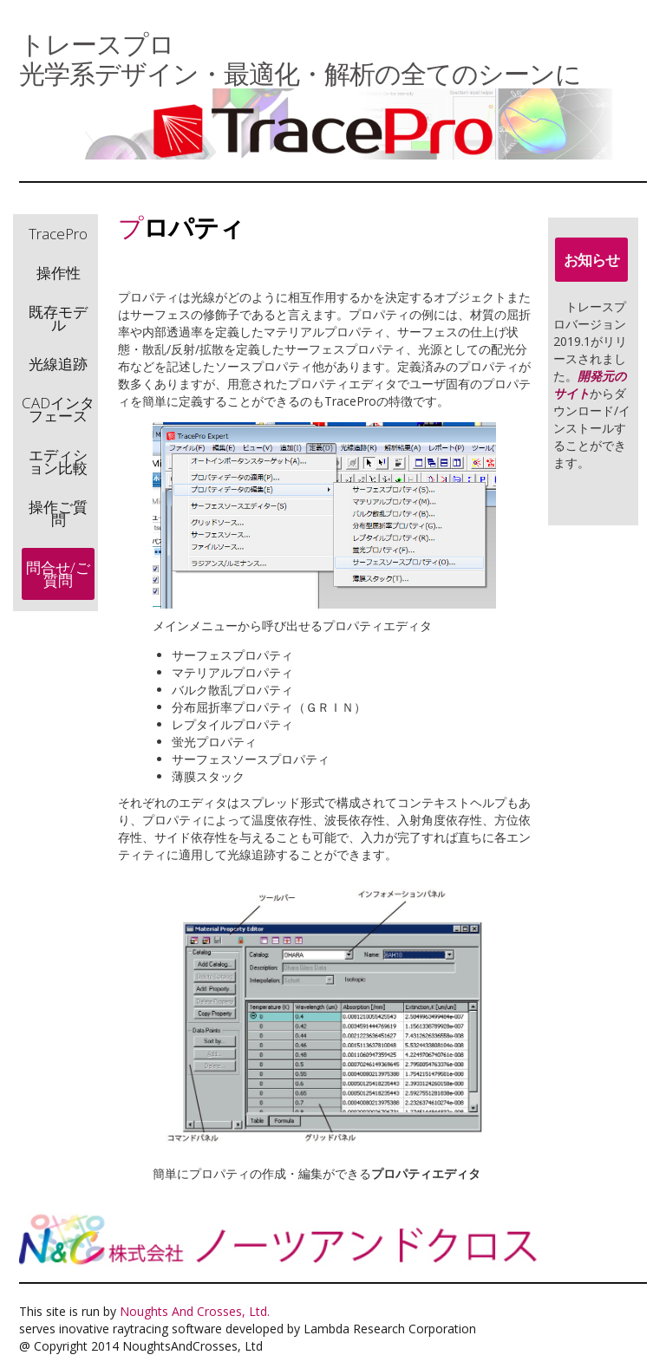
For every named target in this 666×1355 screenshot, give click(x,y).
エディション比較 (58, 461)
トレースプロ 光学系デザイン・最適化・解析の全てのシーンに (300, 58)
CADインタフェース (58, 409)
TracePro (58, 234)
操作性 (58, 273)
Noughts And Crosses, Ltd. (195, 1311)
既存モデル (58, 318)
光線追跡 (58, 364)
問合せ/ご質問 (58, 573)
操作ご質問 (58, 513)
